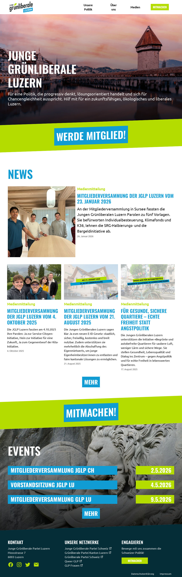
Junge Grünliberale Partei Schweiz (88, 548)
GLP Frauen (74, 565)
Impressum (165, 573)
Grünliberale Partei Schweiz (84, 557)
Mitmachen (160, 7)
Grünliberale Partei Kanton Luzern (88, 552)
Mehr (91, 382)
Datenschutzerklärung (142, 573)
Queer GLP (73, 561)
